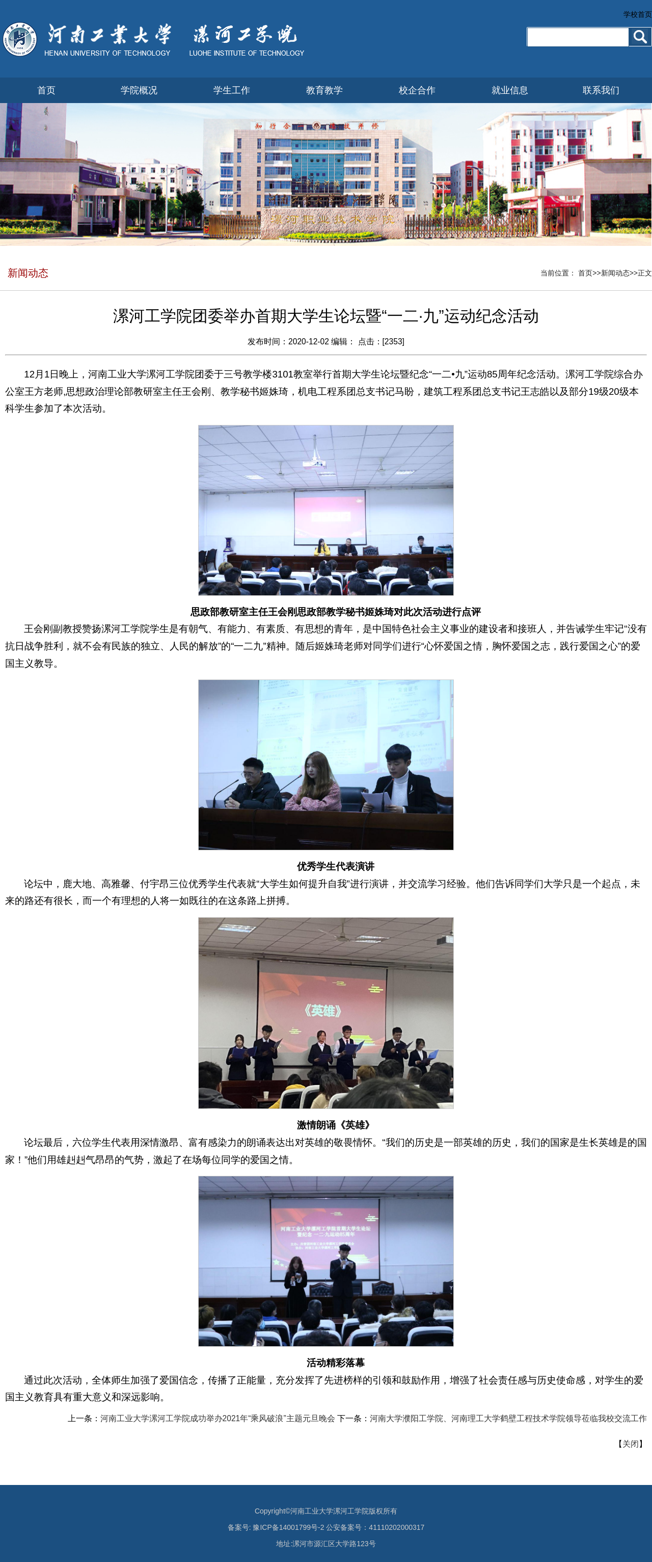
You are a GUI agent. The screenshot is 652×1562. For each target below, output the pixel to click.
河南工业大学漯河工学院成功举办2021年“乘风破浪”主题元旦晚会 (217, 1418)
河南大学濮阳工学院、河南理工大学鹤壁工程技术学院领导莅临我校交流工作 (508, 1418)
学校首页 (637, 14)
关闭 (630, 1444)
